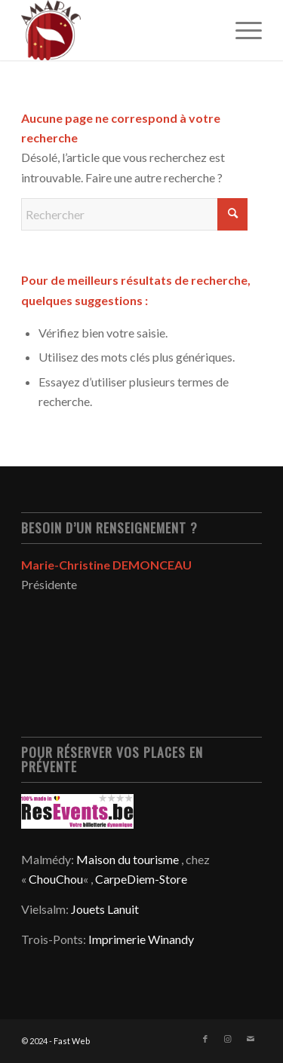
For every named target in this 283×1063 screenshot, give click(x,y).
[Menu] (241, 30)
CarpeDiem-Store (141, 879)
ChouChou (56, 879)
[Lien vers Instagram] (228, 1039)
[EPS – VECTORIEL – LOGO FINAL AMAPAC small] (117, 30)
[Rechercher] (134, 214)
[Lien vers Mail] (250, 1039)
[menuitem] (241, 30)
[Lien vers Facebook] (205, 1039)
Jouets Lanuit (105, 909)
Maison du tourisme (127, 859)
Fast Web (72, 1041)
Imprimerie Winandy (141, 939)
